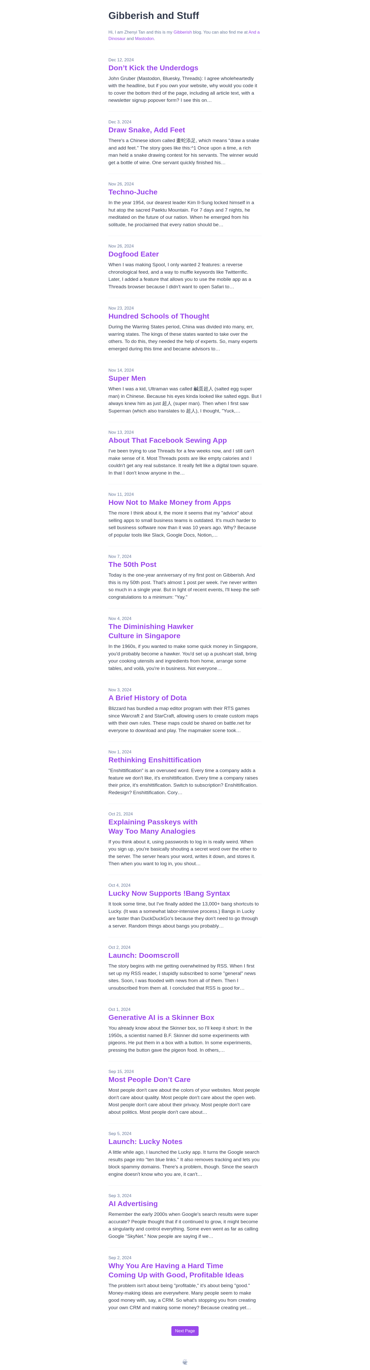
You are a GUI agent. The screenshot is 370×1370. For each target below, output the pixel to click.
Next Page (185, 1330)
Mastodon (144, 38)
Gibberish (183, 32)
